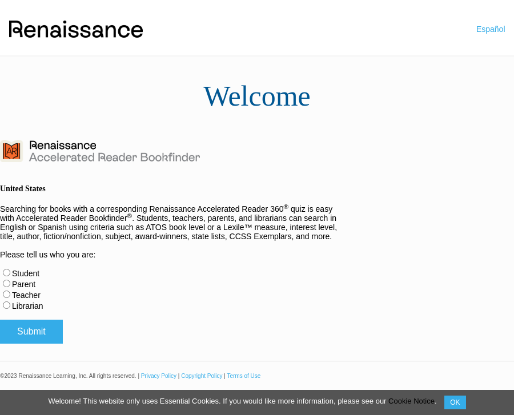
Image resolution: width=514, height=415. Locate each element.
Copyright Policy (201, 376)
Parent (23, 284)
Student (25, 273)
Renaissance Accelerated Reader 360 (218, 208)
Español (490, 29)
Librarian (27, 306)
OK (455, 402)
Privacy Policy (158, 376)
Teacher (26, 295)
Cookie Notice (411, 401)
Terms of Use (243, 376)
